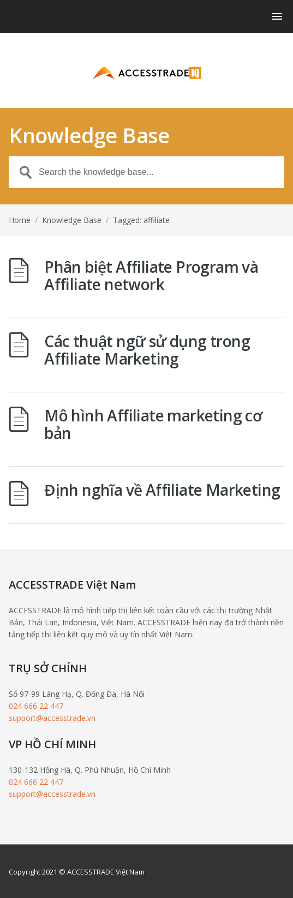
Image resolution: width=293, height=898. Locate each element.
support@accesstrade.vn (52, 718)
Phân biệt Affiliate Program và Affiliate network (151, 275)
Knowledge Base (71, 220)
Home (20, 220)
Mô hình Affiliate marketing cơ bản (153, 424)
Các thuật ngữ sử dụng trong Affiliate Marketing (147, 350)
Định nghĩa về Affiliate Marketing (162, 489)
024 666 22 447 (36, 706)
